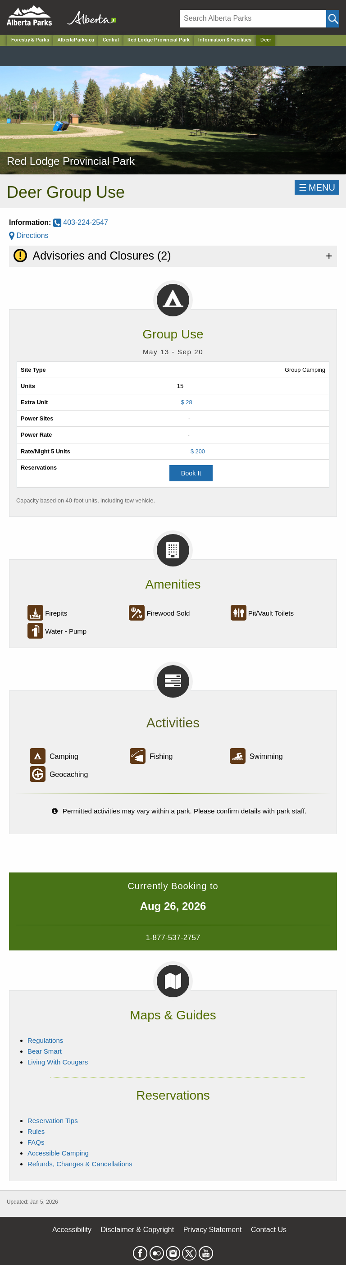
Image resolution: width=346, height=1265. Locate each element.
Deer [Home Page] (265, 40)
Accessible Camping (58, 1153)
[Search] (253, 18)
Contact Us (269, 1229)
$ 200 (198, 451)
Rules (36, 1131)
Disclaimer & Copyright (137, 1229)
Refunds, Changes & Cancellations (79, 1164)
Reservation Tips (52, 1120)
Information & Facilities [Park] (224, 40)
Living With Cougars (57, 1062)
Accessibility (71, 1229)
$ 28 (186, 402)
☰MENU (317, 187)
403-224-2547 (80, 222)
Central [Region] (111, 40)
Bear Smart (44, 1051)
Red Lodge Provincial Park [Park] (158, 40)
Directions (29, 235)
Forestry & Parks (30, 40)
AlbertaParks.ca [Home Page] (76, 40)
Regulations (45, 1040)
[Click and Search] (332, 18)
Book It (191, 473)
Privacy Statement (212, 1229)
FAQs (36, 1142)
